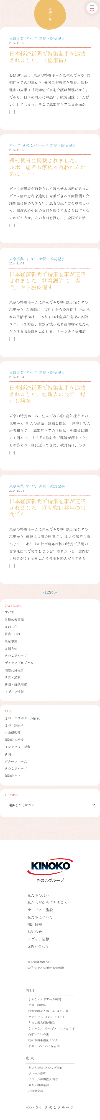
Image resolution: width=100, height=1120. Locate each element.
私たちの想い (38, 895)
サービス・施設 (40, 909)
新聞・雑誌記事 (16, 684)
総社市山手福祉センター (44, 1040)
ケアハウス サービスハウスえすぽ (51, 1028)
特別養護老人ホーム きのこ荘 (48, 1011)
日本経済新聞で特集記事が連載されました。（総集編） (47, 56)
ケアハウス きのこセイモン (47, 1016)
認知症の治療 (14, 739)
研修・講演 (13, 677)
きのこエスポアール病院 (22, 718)
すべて (9, 612)
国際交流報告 (14, 670)
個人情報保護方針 (39, 961)
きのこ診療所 (14, 725)
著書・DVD (13, 634)
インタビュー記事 (17, 746)
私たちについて (40, 917)
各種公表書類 (14, 619)
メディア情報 (14, 691)
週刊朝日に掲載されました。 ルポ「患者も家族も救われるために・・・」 (47, 167)
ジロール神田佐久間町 (43, 1079)
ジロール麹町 (37, 1073)
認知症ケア (13, 775)
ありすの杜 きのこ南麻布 (45, 1067)
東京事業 (11, 641)
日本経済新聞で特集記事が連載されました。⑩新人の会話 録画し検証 (47, 394)
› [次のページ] (56, 592)
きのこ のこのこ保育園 (44, 1046)
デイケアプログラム (19, 663)
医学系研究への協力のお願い (46, 967)
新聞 (8, 754)
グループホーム (16, 761)
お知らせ (11, 648)
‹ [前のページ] (43, 592)
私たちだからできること (47, 902)
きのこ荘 (11, 626)
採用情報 (34, 924)
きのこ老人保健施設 (41, 1022)
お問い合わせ (38, 946)
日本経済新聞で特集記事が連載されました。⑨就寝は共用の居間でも (47, 507)
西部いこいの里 (38, 1034)
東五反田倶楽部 (38, 1085)
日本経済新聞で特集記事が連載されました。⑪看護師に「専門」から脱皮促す (47, 280)
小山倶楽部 (13, 732)
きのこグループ (16, 655)
